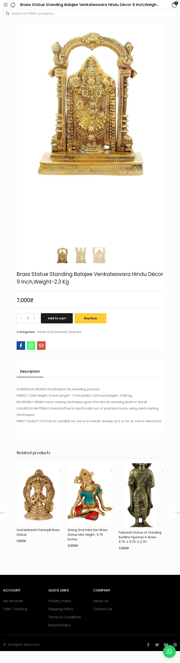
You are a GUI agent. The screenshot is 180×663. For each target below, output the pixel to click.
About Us (100, 600)
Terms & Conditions (64, 617)
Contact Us (102, 609)
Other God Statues (52, 332)
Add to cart (57, 318)
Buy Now (90, 318)
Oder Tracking (15, 609)
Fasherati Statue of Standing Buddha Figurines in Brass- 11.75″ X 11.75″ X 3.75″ (140, 537)
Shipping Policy (60, 609)
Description (30, 371)
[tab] (30, 372)
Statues (75, 332)
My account (13, 600)
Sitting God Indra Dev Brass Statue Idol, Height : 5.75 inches (87, 534)
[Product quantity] (28, 318)
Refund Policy (59, 625)
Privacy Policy (59, 600)
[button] (168, 4)
